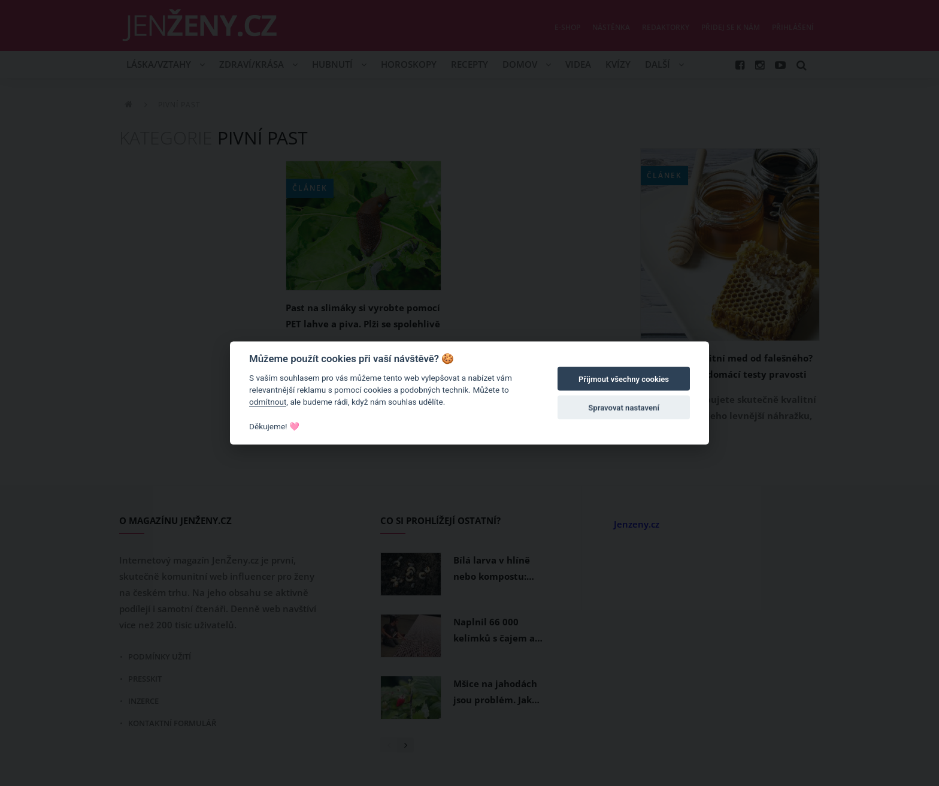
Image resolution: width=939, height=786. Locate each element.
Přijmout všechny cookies (623, 379)
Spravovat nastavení (623, 407)
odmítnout (267, 401)
